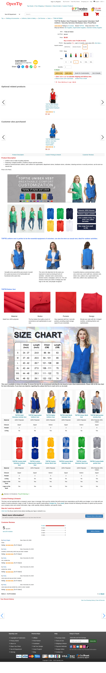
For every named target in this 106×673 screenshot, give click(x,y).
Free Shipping (39, 6)
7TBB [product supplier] (96, 26)
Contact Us (52, 503)
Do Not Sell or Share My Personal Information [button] (83, 649)
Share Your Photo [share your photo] (15, 646)
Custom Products (67, 6)
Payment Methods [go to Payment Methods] (61, 646)
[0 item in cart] (97, 14)
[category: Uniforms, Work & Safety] (28, 18)
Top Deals (30, 6)
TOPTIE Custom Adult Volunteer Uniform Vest (19, 463)
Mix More (98, 43)
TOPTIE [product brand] (81, 26)
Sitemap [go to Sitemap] (12, 652)
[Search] (86, 14)
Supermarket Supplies (79, 27)
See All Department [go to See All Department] (16, 649)
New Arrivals (57, 6)
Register (58, 1)
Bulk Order (68, 73)
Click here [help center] (4, 511)
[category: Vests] (49, 18)
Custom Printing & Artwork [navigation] (53, 154)
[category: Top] (2, 18)
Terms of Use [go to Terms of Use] (60, 640)
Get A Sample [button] (96, 73)
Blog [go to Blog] (34, 652)
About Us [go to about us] (13, 643)
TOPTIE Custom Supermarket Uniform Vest (35, 463)
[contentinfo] (14, 4)
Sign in (53, 1)
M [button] (70, 62)
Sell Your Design (38, 646)
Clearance (48, 6)
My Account (66, 1)
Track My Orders (75, 1)
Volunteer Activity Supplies (94, 27)
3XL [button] (91, 62)
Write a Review (95, 531)
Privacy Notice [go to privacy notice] (14, 640)
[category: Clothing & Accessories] (12, 18)
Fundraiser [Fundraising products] (36, 643)
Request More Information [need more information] (94, 516)
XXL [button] (86, 62)
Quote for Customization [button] (82, 73)
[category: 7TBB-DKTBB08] (57, 18)
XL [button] (81, 62)
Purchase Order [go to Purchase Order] (60, 638)
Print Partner (37, 640)
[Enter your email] (79, 641)
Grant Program (37, 649)
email (62, 503)
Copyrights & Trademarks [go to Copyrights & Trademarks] (17, 638)
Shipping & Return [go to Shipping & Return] (61, 643)
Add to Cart (59, 73)
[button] (99, 1)
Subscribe (93, 641)
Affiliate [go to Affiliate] (35, 638)
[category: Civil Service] (41, 18)
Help (91, 1)
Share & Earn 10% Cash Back (64, 78)
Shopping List (85, 1)
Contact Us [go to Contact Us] (59, 652)
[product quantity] (67, 67)
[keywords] (54, 14)
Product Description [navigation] (18, 154)
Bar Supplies (68, 27)
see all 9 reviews (8, 531)
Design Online (60, 649)
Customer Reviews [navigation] (88, 154)
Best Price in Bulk (81, 78)
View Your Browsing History (88, 600)
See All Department (10, 14)
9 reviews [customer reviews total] (71, 26)
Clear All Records (100, 600)
